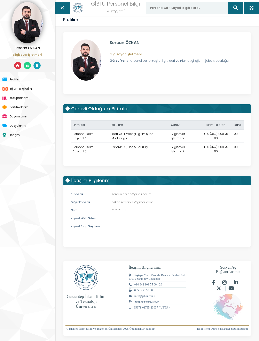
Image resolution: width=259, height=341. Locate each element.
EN (28, 66)
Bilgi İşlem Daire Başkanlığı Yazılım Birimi (222, 328)
